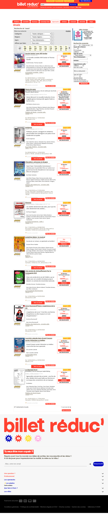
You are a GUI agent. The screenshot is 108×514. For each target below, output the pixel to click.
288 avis (18, 222)
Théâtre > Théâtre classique (32, 94)
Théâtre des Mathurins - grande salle (37, 185)
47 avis (18, 107)
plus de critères (78, 78)
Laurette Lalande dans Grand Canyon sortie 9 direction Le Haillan (38, 339)
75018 (27, 292)
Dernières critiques (69, 7)
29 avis (18, 356)
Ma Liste (78, 7)
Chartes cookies (64, 507)
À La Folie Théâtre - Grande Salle (35, 147)
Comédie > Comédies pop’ (31, 55)
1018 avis (18, 71)
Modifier (68, 31)
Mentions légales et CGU (48, 507)
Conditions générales (11, 507)
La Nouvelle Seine (31, 354)
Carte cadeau (69, 1)
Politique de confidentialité (29, 507)
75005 (27, 356)
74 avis (18, 146)
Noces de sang (30, 89)
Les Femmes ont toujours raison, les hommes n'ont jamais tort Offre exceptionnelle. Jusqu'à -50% (88, 35)
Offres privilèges (83, 4)
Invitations (50, 1)
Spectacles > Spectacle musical (32, 238)
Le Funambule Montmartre (34, 291)
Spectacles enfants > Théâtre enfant (34, 163)
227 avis (18, 255)
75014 (27, 257)
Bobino (27, 256)
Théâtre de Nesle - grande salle (35, 112)
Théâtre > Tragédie (30, 129)
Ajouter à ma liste (32, 85)
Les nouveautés (57, 7)
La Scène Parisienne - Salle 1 (34, 221)
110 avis (18, 287)
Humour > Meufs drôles (30, 309)
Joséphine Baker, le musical (35, 237)
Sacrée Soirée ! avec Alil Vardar (36, 53)
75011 (27, 148)
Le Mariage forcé (31, 370)
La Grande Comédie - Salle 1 (34, 72)
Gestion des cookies (79, 507)
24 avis (18, 388)
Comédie (27, 274)
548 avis (18, 325)
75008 (27, 186)
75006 (27, 114)
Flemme (28, 203)
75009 (27, 74)
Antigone (28, 127)
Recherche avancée (46, 7)
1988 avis (18, 180)
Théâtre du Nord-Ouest (32, 393)
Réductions (59, 1)
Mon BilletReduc (86, 1)
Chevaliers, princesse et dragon (36, 162)
